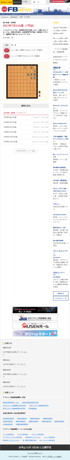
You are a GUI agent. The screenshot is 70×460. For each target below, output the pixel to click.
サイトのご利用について (35, 453)
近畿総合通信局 (33, 421)
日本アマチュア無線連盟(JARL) (39, 405)
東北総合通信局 (22, 418)
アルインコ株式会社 (37, 434)
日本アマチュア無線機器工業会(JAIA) (14, 405)
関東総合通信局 (35, 418)
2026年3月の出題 (10, 122)
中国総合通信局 (46, 421)
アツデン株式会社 (22, 434)
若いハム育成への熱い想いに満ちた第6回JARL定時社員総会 (60, 41)
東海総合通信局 (20, 421)
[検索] (38, 2)
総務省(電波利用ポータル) (11, 402)
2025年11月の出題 (10, 142)
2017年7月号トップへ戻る (25, 151)
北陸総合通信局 (8, 421)
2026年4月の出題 (10, 117)
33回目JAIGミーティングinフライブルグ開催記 (60, 59)
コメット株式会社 (49, 437)
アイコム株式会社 (8, 434)
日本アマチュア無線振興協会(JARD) (14, 408)
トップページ (4, 17)
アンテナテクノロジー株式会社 (12, 437)
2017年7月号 (13, 17)
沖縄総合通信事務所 (22, 424)
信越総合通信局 (48, 418)
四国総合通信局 (59, 421)
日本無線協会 (33, 408)
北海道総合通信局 (8, 418)
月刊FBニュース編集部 (54, 456)
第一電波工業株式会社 (29, 440)
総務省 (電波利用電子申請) (30, 402)
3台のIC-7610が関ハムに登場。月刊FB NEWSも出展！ (60, 30)
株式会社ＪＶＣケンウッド (11, 440)
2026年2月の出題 (10, 127)
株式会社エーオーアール (33, 437)
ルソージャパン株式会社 (47, 440)
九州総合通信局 (8, 424)
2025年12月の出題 (10, 137)
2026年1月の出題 (10, 132)
